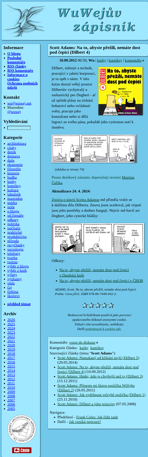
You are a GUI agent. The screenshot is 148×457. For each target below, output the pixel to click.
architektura (16, 143)
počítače (13, 228)
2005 (11, 409)
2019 (11, 349)
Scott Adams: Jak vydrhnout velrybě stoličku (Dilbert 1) (101, 395)
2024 (11, 328)
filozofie (14, 169)
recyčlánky (15, 245)
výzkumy (14, 279)
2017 (11, 358)
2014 (11, 370)
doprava (13, 156)
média (12, 203)
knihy (101, 60)
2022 (11, 337)
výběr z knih (17, 270)
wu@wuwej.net (19, 103)
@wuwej (14, 112)
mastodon (15, 198)
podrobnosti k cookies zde (103, 329)
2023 (11, 332)
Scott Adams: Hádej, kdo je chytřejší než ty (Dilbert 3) (100, 376)
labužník (14, 194)
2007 (11, 400)
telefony (13, 253)
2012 (11, 379)
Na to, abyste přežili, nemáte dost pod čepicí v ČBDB (101, 281)
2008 (11, 396)
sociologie (15, 249)
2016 (11, 362)
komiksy (115, 60)
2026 (11, 320)
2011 (11, 383)
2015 (11, 366)
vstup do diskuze (82, 342)
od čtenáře (15, 215)
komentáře (133, 60)
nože (11, 207)
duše (10, 160)
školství (13, 296)
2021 (11, 341)
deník (11, 152)
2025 (11, 324)
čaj (9, 287)
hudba (12, 177)
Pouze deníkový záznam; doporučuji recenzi (87, 177)
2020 (11, 345)
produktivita (17, 237)
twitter (12, 262)
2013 (11, 375)
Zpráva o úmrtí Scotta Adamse (75, 200)
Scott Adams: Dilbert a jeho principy (86, 404)
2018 (11, 354)
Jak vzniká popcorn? (85, 422)
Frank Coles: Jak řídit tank (97, 417)
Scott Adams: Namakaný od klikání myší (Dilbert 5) (98, 358)
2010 (11, 387)
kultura (12, 190)
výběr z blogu (18, 266)
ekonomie (15, 165)
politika (13, 224)
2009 (11, 392)
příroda (13, 241)
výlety (12, 275)
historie (13, 173)
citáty (11, 148)
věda (11, 283)
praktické (14, 232)
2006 (11, 404)
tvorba (12, 258)
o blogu (13, 211)
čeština (12, 292)
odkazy (12, 220)
